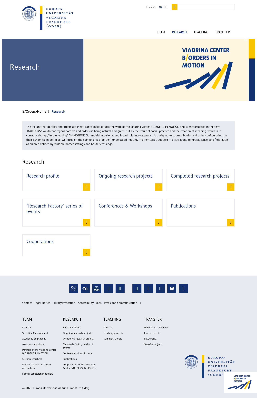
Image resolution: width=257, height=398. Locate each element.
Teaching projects (113, 333)
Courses (107, 327)
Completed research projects (79, 338)
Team (161, 29)
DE (165, 7)
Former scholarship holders (37, 373)
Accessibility (86, 303)
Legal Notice (42, 303)
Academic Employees (34, 338)
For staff (151, 7)
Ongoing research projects (77, 333)
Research (179, 29)
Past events (150, 338)
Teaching (201, 29)
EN (160, 7)
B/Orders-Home (34, 111)
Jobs (99, 303)
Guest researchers (32, 358)
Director (26, 327)
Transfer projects (153, 344)
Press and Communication (120, 303)
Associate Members (33, 344)
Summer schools (112, 338)
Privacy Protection (64, 303)
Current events (152, 333)
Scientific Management (35, 333)
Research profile (72, 327)
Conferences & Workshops (77, 353)
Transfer (222, 29)
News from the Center (156, 327)
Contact (27, 303)
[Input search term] (206, 7)
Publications (70, 358)
